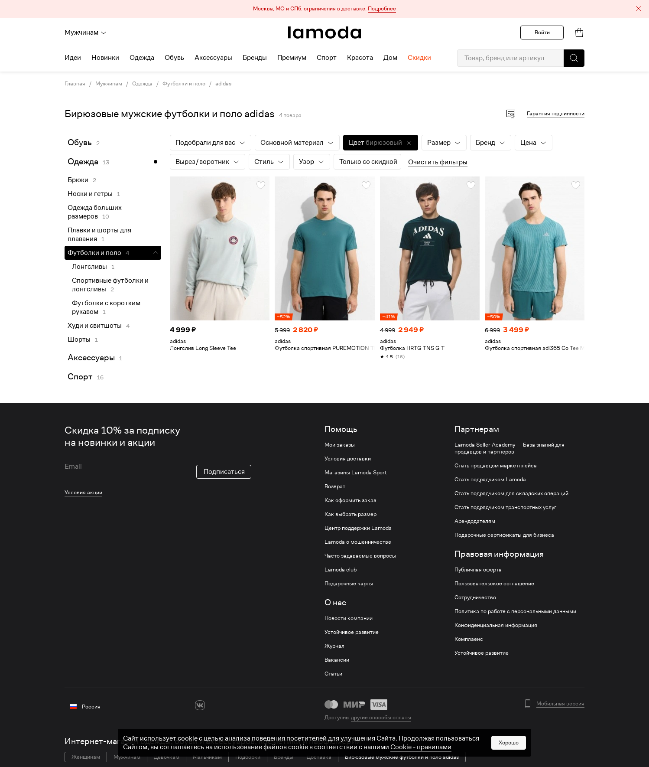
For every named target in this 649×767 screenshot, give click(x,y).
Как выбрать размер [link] (350, 514)
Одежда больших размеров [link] (95, 212)
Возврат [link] (334, 486)
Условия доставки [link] (347, 458)
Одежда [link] (142, 83)
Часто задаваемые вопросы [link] (360, 555)
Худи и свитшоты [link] (95, 325)
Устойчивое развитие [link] (351, 632)
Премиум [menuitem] (291, 57)
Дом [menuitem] (390, 57)
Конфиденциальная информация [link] (495, 625)
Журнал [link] (334, 646)
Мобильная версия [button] (560, 703)
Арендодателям (474, 521)
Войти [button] (542, 32)
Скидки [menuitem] (419, 57)
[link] (324, 32)
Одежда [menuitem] (142, 57)
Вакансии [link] (336, 659)
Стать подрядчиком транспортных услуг (505, 507)
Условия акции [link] (83, 492)
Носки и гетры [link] (90, 193)
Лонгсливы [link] (89, 266)
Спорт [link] (80, 377)
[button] (324, 9)
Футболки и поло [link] (183, 83)
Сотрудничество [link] (475, 597)
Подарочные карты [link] (348, 583)
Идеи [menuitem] (73, 57)
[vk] (200, 705)
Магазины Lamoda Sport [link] (355, 472)
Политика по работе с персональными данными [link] (515, 611)
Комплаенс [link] (468, 639)
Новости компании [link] (348, 618)
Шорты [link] (79, 339)
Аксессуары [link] (91, 357)
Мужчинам (86, 32)
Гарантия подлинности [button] (555, 113)
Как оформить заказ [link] (350, 500)
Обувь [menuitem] (174, 57)
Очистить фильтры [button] (437, 162)
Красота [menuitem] (360, 57)
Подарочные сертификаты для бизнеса (504, 535)
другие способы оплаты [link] (381, 717)
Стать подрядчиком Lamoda (490, 479)
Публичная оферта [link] (478, 569)
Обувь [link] (80, 142)
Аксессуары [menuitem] (213, 57)
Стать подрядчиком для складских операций (511, 493)
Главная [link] (75, 83)
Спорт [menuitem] (327, 57)
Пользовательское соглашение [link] (494, 583)
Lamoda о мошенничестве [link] (357, 542)
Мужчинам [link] (108, 83)
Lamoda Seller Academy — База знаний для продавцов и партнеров (509, 448)
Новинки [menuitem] (105, 57)
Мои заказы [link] (339, 444)
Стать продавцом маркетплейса (495, 465)
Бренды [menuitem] (255, 57)
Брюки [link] (78, 180)
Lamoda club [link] (340, 569)
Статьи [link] (333, 673)
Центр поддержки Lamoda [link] (358, 528)
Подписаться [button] (224, 471)
